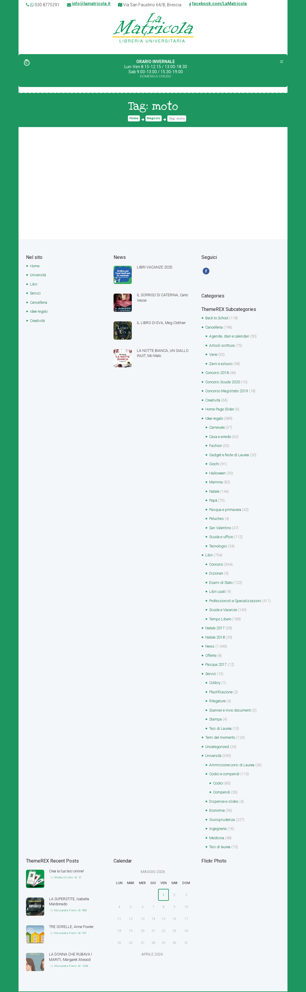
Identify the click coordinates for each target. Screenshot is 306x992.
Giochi (214, 464)
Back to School (217, 318)
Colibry (215, 683)
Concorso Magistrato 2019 (227, 391)
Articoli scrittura (222, 346)
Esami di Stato (221, 583)
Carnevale (218, 428)
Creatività (38, 321)
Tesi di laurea (220, 847)
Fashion (216, 446)
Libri (34, 284)
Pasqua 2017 (216, 665)
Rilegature (218, 701)
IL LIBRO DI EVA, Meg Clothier (161, 323)
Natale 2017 (215, 628)
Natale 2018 (215, 638)
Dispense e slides (224, 802)
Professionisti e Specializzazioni (236, 601)
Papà (214, 501)
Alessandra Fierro (66, 910)
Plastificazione (221, 692)
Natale (215, 492)
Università (38, 275)
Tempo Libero (220, 619)
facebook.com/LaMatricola (219, 4)
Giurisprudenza (222, 820)
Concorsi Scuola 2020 (223, 382)
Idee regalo (39, 311)
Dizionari (216, 574)
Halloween (218, 473)
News (210, 647)
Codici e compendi (224, 774)
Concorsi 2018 (217, 373)
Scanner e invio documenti (231, 711)
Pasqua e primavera (226, 510)
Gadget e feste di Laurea (230, 455)
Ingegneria (218, 829)
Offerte (211, 656)
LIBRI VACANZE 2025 (155, 267)
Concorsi (216, 565)
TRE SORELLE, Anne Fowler (71, 927)
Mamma (216, 482)
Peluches (216, 519)
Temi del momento (220, 738)
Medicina (217, 838)
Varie (213, 355)
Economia (217, 811)
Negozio (154, 119)
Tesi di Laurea (221, 729)
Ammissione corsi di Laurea (232, 765)
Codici (218, 784)
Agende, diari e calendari (230, 337)
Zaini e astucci (221, 364)
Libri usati (218, 592)
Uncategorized (217, 747)
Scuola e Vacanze (224, 610)
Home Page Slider (220, 410)
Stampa (216, 720)
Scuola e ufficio (221, 537)
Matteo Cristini (64, 878)
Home (133, 119)
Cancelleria (39, 302)
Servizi (35, 293)
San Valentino (220, 528)
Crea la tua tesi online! (67, 871)
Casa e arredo (221, 437)
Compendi (221, 792)
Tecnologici (218, 546)
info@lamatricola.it (91, 4)
